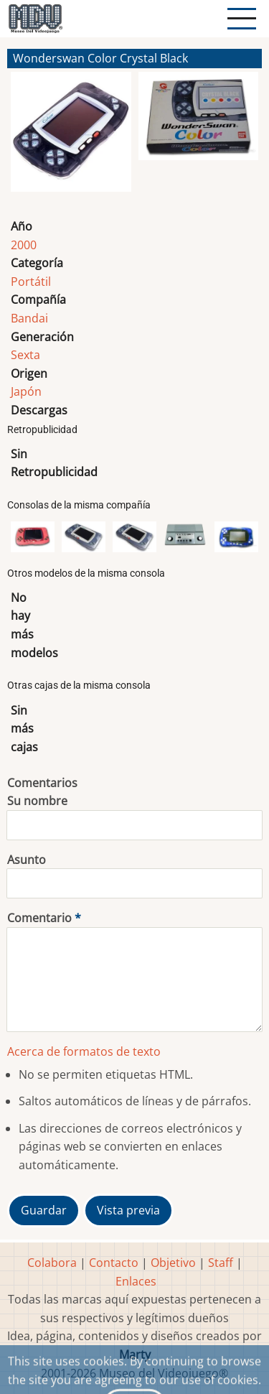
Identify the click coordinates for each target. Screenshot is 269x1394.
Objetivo (173, 1262)
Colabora (52, 1262)
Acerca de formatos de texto (84, 1051)
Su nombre (37, 801)
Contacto (113, 1262)
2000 (24, 245)
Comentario (39, 918)
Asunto (26, 860)
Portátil (31, 281)
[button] (71, 138)
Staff (220, 1262)
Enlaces (135, 1281)
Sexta (25, 355)
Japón (26, 391)
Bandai (29, 318)
